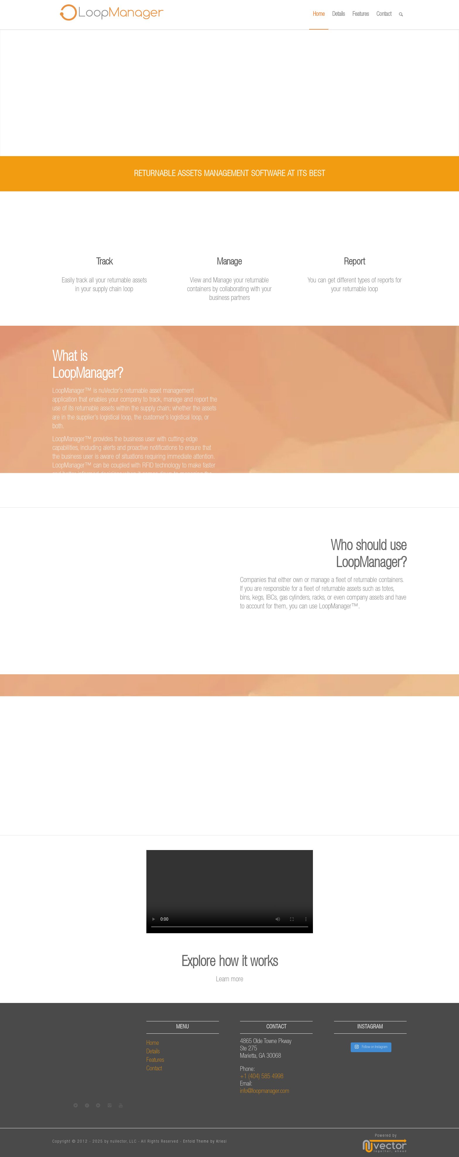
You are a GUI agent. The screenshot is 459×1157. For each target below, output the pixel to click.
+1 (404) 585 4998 (261, 1077)
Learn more (229, 979)
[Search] (401, 14)
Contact (154, 1069)
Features (155, 1060)
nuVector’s (111, 391)
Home (152, 1043)
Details (153, 1052)
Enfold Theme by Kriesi (205, 1142)
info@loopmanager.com (264, 1091)
